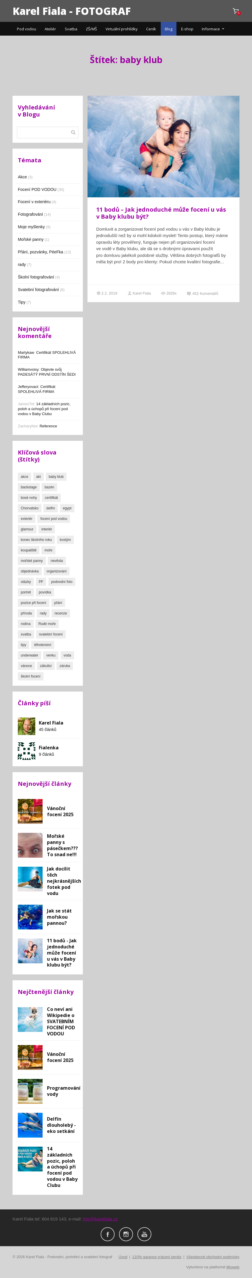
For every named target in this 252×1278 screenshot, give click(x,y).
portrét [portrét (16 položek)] (26, 592)
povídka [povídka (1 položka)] (45, 592)
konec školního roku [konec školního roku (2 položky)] (36, 540)
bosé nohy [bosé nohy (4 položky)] (29, 498)
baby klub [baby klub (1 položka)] (56, 477)
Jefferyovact (28, 386)
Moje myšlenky (31, 226)
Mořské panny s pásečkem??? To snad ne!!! (62, 845)
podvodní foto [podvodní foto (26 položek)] (62, 582)
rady (22, 264)
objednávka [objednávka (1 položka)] (29, 571)
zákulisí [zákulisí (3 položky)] (46, 666)
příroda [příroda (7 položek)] (26, 613)
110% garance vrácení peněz (156, 1257)
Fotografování (30, 214)
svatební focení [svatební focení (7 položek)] (51, 634)
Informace (211, 29)
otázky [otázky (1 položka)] (26, 582)
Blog (168, 29)
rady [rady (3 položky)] (43, 613)
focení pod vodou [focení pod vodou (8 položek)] (53, 519)
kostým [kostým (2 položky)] (65, 540)
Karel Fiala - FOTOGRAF (72, 11)
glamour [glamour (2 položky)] (27, 529)
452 (202, 293)
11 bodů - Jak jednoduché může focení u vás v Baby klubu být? (62, 952)
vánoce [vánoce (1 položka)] (26, 666)
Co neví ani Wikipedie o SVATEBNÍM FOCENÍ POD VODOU (61, 1021)
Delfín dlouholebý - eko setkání (61, 1125)
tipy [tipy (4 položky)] (23, 645)
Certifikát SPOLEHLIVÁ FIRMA (36, 389)
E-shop (187, 29)
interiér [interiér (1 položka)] (46, 529)
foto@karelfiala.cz (100, 1218)
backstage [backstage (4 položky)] (29, 487)
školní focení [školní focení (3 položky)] (30, 676)
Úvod (122, 1257)
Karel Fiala (139, 293)
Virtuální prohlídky (122, 29)
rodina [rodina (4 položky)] (25, 624)
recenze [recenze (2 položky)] (61, 613)
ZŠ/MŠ (91, 29)
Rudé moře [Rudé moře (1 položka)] (47, 624)
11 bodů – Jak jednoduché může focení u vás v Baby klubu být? (161, 213)
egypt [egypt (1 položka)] (67, 508)
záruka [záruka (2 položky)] (65, 666)
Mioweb (232, 1267)
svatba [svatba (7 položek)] (26, 634)
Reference (48, 426)
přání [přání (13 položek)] (58, 603)
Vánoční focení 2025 (60, 811)
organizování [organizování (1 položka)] (57, 571)
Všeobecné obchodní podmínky (212, 1257)
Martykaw (26, 352)
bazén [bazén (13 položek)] (49, 487)
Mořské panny (30, 239)
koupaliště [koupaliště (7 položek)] (28, 550)
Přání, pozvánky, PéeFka (40, 252)
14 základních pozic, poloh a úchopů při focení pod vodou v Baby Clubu (44, 409)
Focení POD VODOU (37, 189)
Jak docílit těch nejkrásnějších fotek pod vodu (64, 881)
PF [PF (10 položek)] (41, 582)
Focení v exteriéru (34, 201)
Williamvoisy (28, 369)
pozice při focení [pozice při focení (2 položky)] (33, 603)
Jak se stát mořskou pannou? (59, 917)
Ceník (151, 29)
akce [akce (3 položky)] (24, 477)
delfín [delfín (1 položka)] (50, 508)
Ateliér (50, 29)
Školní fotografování (36, 277)
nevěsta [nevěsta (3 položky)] (57, 561)
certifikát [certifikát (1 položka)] (51, 498)
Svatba (71, 29)
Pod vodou (26, 29)
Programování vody (63, 1091)
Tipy (21, 302)
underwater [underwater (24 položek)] (29, 655)
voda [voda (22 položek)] (67, 655)
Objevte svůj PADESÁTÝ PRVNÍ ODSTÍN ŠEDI (47, 372)
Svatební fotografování (38, 289)
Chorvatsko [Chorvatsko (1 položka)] (29, 508)
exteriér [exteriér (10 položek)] (26, 519)
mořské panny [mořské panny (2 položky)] (32, 561)
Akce (22, 177)
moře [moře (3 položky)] (48, 550)
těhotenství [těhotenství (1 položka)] (42, 645)
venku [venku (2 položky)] (50, 655)
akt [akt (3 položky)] (38, 477)
